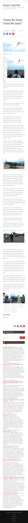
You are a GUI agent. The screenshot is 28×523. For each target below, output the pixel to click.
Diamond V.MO (6, 431)
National (13, 30)
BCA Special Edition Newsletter (10, 460)
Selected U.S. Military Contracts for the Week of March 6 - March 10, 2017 (14, 478)
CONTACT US (14, 518)
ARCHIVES (14, 516)
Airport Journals (11, 5)
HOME (14, 520)
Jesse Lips (6, 30)
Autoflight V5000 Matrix (8, 347)
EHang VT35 (6, 415)
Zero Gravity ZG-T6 (7, 447)
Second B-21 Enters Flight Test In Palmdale (13, 399)
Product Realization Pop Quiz (10, 493)
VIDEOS (14, 514)
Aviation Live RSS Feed (11, 342)
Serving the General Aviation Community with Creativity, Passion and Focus (13, 8)
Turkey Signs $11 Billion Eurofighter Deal (13, 364)
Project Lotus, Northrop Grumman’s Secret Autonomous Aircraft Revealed (13, 382)
